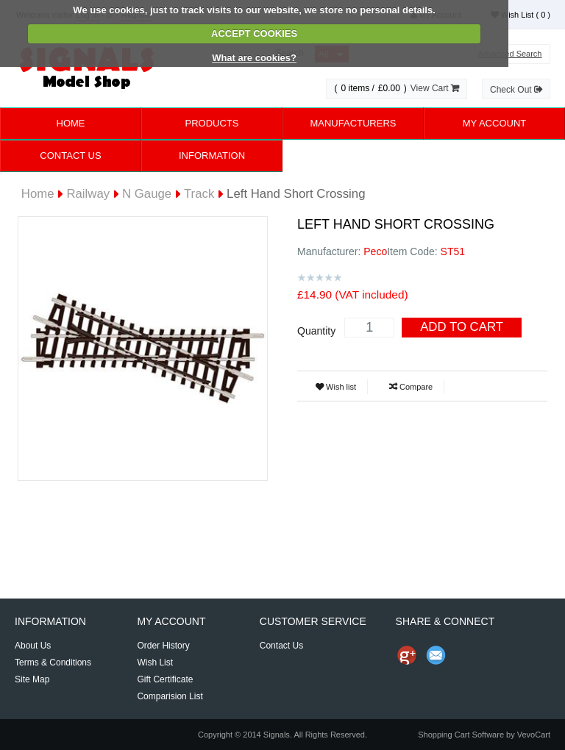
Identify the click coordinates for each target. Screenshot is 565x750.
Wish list (336, 386)
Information (212, 155)
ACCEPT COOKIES (254, 33)
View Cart (435, 88)
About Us (33, 645)
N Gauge (146, 194)
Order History (163, 645)
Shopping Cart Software (461, 734)
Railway (88, 194)
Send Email (436, 655)
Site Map (32, 679)
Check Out (516, 90)
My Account (494, 123)
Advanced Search (510, 54)
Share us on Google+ (407, 655)
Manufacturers (353, 123)
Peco (375, 251)
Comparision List (169, 696)
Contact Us (70, 155)
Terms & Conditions (53, 662)
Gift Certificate (165, 679)
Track (199, 194)
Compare (411, 386)
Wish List (520, 14)
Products (212, 123)
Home (71, 123)
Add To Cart (461, 327)
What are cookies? (254, 57)
